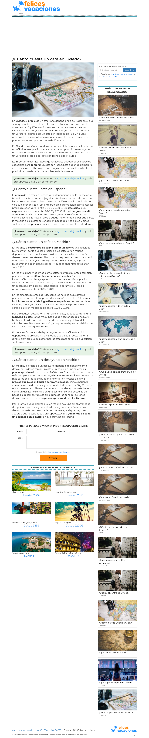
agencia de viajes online (70, 178)
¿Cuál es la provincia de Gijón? (114, 404)
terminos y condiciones (121, 74)
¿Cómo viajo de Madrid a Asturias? (116, 712)
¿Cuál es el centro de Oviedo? (114, 593)
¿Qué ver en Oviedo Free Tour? (115, 180)
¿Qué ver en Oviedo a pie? (112, 652)
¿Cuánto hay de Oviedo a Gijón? (115, 623)
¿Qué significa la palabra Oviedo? (116, 682)
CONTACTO (56, 730)
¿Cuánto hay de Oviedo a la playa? (116, 117)
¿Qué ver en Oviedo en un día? (115, 497)
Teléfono (61, 431)
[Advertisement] (74, 37)
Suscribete (129, 70)
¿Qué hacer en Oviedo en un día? (116, 467)
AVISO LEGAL (42, 730)
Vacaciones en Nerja (20, 553)
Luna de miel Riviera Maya (66, 492)
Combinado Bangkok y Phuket (25, 522)
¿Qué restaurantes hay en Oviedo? (116, 243)
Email (20, 431)
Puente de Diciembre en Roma (68, 553)
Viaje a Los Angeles (63, 522)
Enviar (53, 458)
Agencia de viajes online (23, 730)
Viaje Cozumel (18, 492)
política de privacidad (108, 76)
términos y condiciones (58, 452)
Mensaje (19, 438)
